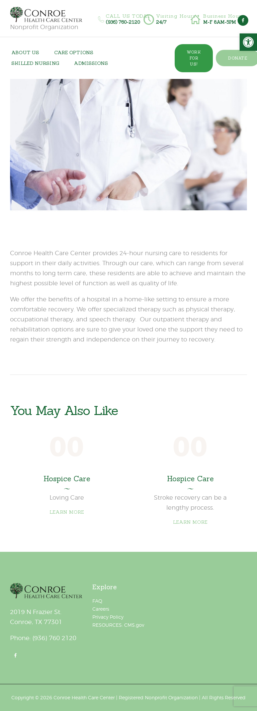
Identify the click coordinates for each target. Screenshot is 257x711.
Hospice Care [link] (67, 479)
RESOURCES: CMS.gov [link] (118, 625)
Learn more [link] (67, 512)
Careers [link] (100, 609)
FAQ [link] (97, 601)
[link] (248, 42)
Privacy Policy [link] (107, 617)
